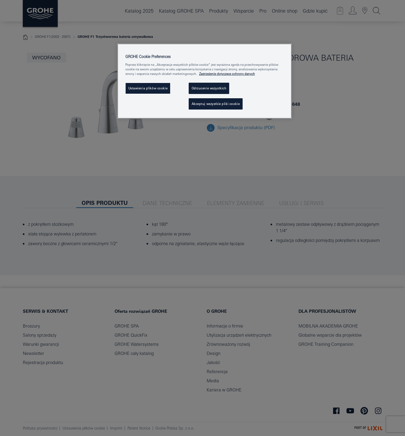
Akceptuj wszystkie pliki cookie (216, 104)
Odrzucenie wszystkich (209, 88)
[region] (204, 81)
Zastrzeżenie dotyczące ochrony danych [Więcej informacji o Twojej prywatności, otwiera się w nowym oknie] (227, 73)
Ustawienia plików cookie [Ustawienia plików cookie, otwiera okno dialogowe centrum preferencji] (148, 88)
